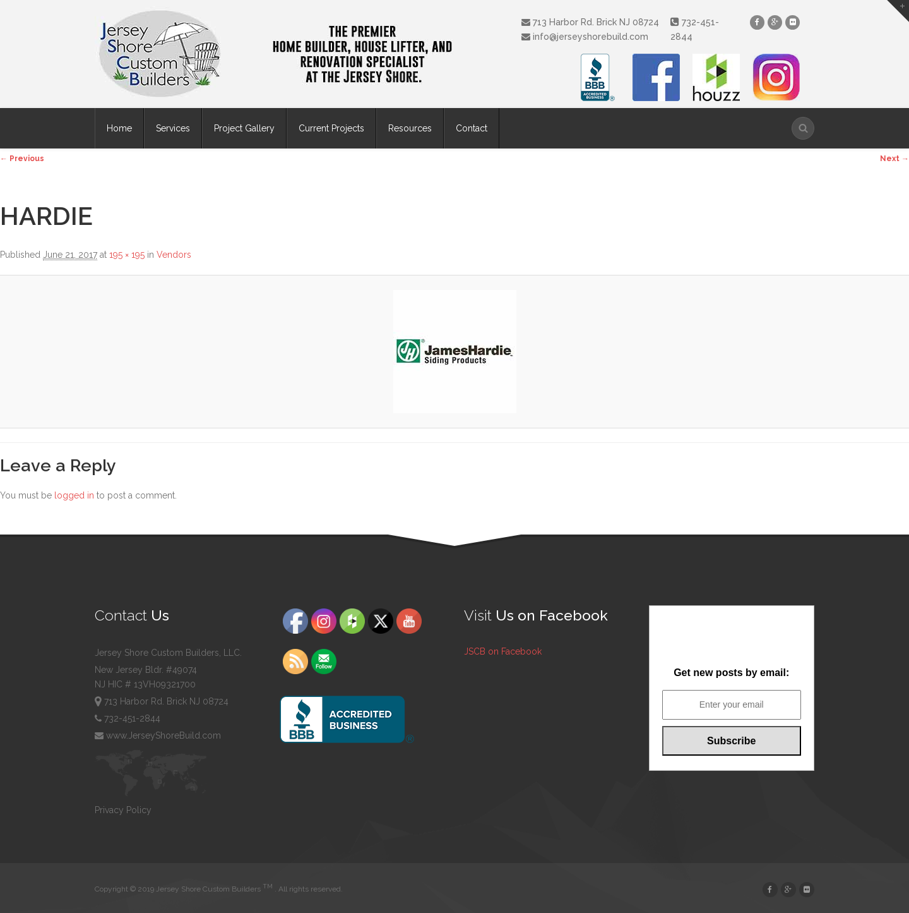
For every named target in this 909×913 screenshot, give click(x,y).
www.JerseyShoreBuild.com (158, 735)
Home (119, 128)
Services (173, 128)
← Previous (22, 158)
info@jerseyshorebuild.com (584, 37)
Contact (471, 128)
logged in (74, 495)
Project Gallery (244, 128)
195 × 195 (127, 255)
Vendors (174, 255)
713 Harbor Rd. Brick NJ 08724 (590, 22)
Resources (410, 128)
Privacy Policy (123, 810)
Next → (894, 158)
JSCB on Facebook (503, 651)
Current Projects (331, 128)
